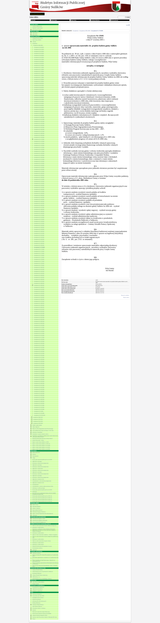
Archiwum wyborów (36, 553)
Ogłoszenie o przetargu (37, 461)
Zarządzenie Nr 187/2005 (39, 281)
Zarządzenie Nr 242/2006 (39, 387)
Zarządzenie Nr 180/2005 (39, 267)
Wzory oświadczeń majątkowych (39, 522)
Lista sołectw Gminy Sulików (38, 582)
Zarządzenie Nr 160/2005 (39, 231)
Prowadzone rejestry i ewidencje (38, 608)
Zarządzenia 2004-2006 (38, 45)
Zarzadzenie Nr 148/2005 (39, 209)
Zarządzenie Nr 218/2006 (39, 339)
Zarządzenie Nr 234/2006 (39, 371)
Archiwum (34, 549)
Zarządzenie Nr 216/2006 (39, 335)
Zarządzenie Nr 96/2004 (39, 109)
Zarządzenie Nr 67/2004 (39, 59)
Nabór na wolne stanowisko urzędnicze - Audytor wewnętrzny (44, 534)
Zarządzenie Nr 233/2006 (39, 369)
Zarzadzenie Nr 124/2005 (39, 165)
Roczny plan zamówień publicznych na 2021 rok (42, 496)
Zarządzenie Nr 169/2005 (39, 245)
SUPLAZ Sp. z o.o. (36, 576)
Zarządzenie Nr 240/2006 (39, 383)
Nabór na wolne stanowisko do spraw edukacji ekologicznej (44, 525)
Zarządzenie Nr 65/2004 (39, 57)
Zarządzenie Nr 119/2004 (39, 155)
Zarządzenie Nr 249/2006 (39, 401)
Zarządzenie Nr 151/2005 (39, 215)
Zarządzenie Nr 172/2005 (39, 251)
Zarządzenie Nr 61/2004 (39, 49)
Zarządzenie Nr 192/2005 (39, 291)
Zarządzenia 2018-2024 (38, 423)
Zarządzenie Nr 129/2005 (39, 175)
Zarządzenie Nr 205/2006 (39, 317)
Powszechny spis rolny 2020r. (38, 595)
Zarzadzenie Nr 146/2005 (39, 205)
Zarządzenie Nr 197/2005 (39, 301)
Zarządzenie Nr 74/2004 (39, 71)
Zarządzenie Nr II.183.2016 (39, 415)
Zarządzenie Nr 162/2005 (39, 235)
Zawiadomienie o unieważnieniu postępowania (41, 480)
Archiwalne (34, 515)
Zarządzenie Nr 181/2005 (39, 269)
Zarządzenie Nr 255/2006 (39, 413)
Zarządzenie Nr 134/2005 (39, 185)
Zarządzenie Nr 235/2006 (39, 373)
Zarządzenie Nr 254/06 (38, 411)
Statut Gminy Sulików (36, 39)
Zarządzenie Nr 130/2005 (39, 177)
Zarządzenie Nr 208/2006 (39, 321)
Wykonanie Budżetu (36, 506)
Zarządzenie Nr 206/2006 (39, 319)
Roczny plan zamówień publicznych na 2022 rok (42, 497)
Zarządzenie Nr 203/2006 (39, 313)
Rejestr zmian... (126, 297)
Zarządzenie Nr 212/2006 (39, 329)
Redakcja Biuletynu (36, 602)
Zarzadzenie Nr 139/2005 (39, 193)
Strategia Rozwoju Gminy (37, 38)
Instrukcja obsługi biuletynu (38, 604)
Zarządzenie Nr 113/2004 (39, 143)
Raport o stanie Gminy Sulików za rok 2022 (41, 449)
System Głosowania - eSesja (38, 440)
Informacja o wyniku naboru (38, 527)
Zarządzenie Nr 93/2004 (39, 103)
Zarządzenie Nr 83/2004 (39, 85)
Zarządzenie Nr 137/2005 (39, 191)
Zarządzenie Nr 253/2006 (39, 409)
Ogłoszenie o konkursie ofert (38, 479)
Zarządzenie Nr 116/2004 (39, 149)
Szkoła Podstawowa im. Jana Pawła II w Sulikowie (42, 571)
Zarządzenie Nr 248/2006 (39, 399)
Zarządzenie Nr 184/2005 (39, 275)
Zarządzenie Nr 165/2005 (39, 237)
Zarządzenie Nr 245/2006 (39, 393)
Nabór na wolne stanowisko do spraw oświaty (41, 540)
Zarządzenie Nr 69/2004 (39, 63)
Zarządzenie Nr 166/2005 (39, 239)
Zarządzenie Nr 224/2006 (39, 351)
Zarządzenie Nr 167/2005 (39, 241)
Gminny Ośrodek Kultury (37, 569)
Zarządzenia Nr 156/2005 (39, 225)
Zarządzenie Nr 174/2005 (39, 255)
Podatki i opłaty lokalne (37, 425)
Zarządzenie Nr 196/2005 (39, 299)
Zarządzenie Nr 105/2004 (39, 127)
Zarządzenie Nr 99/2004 (39, 115)
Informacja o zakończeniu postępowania (40, 463)
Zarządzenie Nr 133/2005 (39, 183)
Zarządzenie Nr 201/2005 (39, 309)
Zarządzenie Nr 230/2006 (39, 363)
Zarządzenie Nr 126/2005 (39, 169)
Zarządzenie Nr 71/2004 (39, 67)
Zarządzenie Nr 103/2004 (39, 123)
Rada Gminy (34, 34)
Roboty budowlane (36, 452)
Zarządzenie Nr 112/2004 (39, 141)
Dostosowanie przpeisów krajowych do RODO (41, 613)
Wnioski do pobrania (36, 599)
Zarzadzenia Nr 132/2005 (39, 181)
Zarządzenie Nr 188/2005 (39, 283)
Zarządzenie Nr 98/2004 (39, 113)
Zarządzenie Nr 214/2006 (39, 331)
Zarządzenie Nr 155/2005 (39, 223)
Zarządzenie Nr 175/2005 (39, 257)
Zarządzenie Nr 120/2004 (39, 157)
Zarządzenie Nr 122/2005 (39, 161)
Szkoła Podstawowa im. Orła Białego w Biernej (41, 578)
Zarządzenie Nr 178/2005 (39, 263)
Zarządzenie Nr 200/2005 (39, 307)
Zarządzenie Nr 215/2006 (39, 333)
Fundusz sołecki (35, 583)
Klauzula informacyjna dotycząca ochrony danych (42, 438)
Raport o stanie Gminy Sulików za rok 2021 (41, 447)
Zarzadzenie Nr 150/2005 (39, 213)
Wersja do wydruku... (125, 295)
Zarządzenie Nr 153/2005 (39, 219)
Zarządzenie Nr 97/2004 (39, 111)
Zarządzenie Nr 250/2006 (39, 403)
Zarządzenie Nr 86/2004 (39, 91)
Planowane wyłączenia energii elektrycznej (41, 611)
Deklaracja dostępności (37, 594)
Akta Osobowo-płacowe (37, 606)
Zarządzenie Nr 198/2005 (39, 303)
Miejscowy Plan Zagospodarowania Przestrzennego (42, 428)
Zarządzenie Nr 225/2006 (39, 353)
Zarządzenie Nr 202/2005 (39, 311)
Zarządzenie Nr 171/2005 (39, 249)
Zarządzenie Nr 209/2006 (39, 323)
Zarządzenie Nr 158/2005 (39, 227)
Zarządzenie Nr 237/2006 (39, 377)
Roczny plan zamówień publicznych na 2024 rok (42, 501)
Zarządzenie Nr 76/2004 (39, 75)
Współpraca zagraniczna (37, 590)
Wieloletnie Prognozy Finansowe (39, 511)
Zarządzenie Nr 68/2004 (39, 61)
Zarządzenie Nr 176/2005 (39, 259)
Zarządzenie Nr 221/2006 (39, 345)
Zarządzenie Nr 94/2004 (39, 105)
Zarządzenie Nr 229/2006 (39, 361)
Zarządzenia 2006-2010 (38, 417)
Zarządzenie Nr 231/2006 (39, 365)
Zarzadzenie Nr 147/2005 (39, 207)
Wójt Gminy (34, 33)
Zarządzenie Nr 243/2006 (39, 389)
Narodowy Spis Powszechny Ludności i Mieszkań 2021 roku (44, 617)
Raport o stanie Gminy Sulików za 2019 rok (41, 443)
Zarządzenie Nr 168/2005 (39, 243)
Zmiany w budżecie (36, 508)
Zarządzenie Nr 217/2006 (39, 337)
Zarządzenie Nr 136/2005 (39, 189)
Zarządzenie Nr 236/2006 (39, 375)
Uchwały (34, 41)
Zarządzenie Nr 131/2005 (39, 179)
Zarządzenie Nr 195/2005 (39, 297)
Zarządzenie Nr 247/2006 (39, 397)
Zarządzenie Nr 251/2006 (39, 405)
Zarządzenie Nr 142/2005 (39, 197)
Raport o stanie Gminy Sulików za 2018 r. (40, 442)
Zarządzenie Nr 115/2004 (39, 147)
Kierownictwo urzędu (36, 29)
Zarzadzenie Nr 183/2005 (39, 273)
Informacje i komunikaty (37, 432)
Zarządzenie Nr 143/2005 (39, 199)
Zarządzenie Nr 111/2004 (39, 139)
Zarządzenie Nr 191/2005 (39, 289)
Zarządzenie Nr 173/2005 (39, 253)
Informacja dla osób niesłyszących (39, 601)
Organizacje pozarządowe (37, 588)
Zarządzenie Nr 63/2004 (39, 53)
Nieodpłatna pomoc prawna (37, 597)
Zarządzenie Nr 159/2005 (39, 229)
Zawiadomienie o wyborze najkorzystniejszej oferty (42, 486)
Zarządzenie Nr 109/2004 (39, 135)
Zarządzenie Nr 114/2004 (39, 145)
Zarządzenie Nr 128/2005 (39, 173)
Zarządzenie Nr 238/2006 (39, 379)
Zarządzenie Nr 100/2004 (39, 117)
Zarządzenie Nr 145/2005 (39, 203)
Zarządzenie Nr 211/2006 (39, 327)
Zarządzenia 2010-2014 (38, 419)
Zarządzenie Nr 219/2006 (39, 341)
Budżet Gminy (35, 504)
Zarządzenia (34, 43)
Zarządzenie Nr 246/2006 (39, 395)
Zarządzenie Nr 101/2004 (39, 119)
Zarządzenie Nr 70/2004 (39, 65)
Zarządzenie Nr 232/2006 (39, 367)
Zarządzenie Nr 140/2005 (39, 195)
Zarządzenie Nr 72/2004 (39, 69)
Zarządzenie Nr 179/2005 (39, 265)
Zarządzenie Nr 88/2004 (39, 93)
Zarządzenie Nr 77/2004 (39, 77)
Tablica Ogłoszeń (35, 426)
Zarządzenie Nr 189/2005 (39, 285)
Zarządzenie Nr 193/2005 (39, 293)
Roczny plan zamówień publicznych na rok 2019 (42, 489)
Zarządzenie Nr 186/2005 (39, 279)
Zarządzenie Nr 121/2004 (39, 159)
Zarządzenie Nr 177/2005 (39, 261)
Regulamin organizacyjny (37, 27)
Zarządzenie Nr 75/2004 (39, 73)
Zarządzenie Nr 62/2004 (39, 51)
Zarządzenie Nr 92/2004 (39, 101)
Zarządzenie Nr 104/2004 (39, 125)
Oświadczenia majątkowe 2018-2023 (39, 520)
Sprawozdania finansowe (37, 510)
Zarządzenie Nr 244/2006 (39, 391)
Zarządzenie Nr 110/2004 (39, 137)
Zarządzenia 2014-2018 (38, 421)
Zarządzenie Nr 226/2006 (39, 355)
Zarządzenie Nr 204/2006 (39, 315)
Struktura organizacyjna (37, 26)
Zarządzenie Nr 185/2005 (39, 277)
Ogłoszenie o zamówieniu (37, 468)
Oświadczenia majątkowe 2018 (38, 518)
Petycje (33, 618)
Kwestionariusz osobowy (37, 548)
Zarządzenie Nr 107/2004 (39, 131)
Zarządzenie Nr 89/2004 (39, 95)
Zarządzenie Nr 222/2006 (39, 347)
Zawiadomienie (35, 484)
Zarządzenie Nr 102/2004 (39, 121)
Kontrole (34, 610)
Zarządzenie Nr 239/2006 (39, 381)
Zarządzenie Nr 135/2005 (39, 187)
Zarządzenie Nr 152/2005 (39, 217)
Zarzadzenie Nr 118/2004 (39, 153)
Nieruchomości (35, 456)
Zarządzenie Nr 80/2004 (39, 83)
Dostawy (34, 454)
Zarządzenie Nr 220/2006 (39, 343)
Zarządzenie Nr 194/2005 (39, 295)
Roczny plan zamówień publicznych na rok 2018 (42, 459)
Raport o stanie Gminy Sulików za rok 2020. (41, 445)
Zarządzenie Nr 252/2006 (39, 407)
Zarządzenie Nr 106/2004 (39, 129)
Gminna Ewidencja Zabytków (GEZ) (39, 615)
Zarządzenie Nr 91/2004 (39, 99)
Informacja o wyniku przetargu (38, 488)
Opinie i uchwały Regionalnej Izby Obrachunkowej (42, 513)
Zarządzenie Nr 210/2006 (39, 325)
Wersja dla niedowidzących (37, 14)
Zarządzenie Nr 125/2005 (39, 167)
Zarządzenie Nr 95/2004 (39, 107)
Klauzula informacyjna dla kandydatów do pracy (42, 546)
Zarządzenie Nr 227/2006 (39, 357)
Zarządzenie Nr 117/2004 (39, 151)
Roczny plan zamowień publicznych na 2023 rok (42, 499)
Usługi (33, 457)
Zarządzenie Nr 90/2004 (39, 97)
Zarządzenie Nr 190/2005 (39, 287)
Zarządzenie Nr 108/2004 (39, 133)
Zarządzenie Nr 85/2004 (39, 89)
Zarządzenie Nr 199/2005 (39, 305)
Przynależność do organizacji (38, 587)
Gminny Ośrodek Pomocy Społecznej (39, 575)
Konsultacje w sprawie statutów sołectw (40, 434)
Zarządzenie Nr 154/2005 (39, 221)
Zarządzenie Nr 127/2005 (39, 171)
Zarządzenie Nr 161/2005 (39, 233)
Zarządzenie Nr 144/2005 (39, 201)
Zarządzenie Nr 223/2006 (39, 349)
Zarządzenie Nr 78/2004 (39, 79)
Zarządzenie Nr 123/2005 (39, 163)
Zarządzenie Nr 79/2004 (39, 81)
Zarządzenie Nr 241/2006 (39, 385)
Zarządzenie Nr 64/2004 (39, 55)
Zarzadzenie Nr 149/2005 (39, 211)
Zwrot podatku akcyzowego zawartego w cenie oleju (42, 430)
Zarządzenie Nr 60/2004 (39, 47)
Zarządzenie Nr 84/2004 (39, 87)
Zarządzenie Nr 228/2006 (39, 359)
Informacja (34, 491)
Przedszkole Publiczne (36, 573)
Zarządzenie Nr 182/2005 (39, 271)
